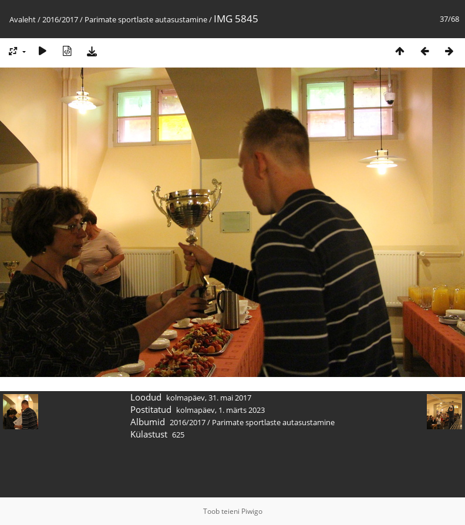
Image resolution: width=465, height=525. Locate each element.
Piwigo (251, 511)
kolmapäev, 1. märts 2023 (220, 410)
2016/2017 (60, 19)
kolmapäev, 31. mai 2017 (208, 397)
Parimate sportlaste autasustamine (146, 19)
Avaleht (22, 19)
